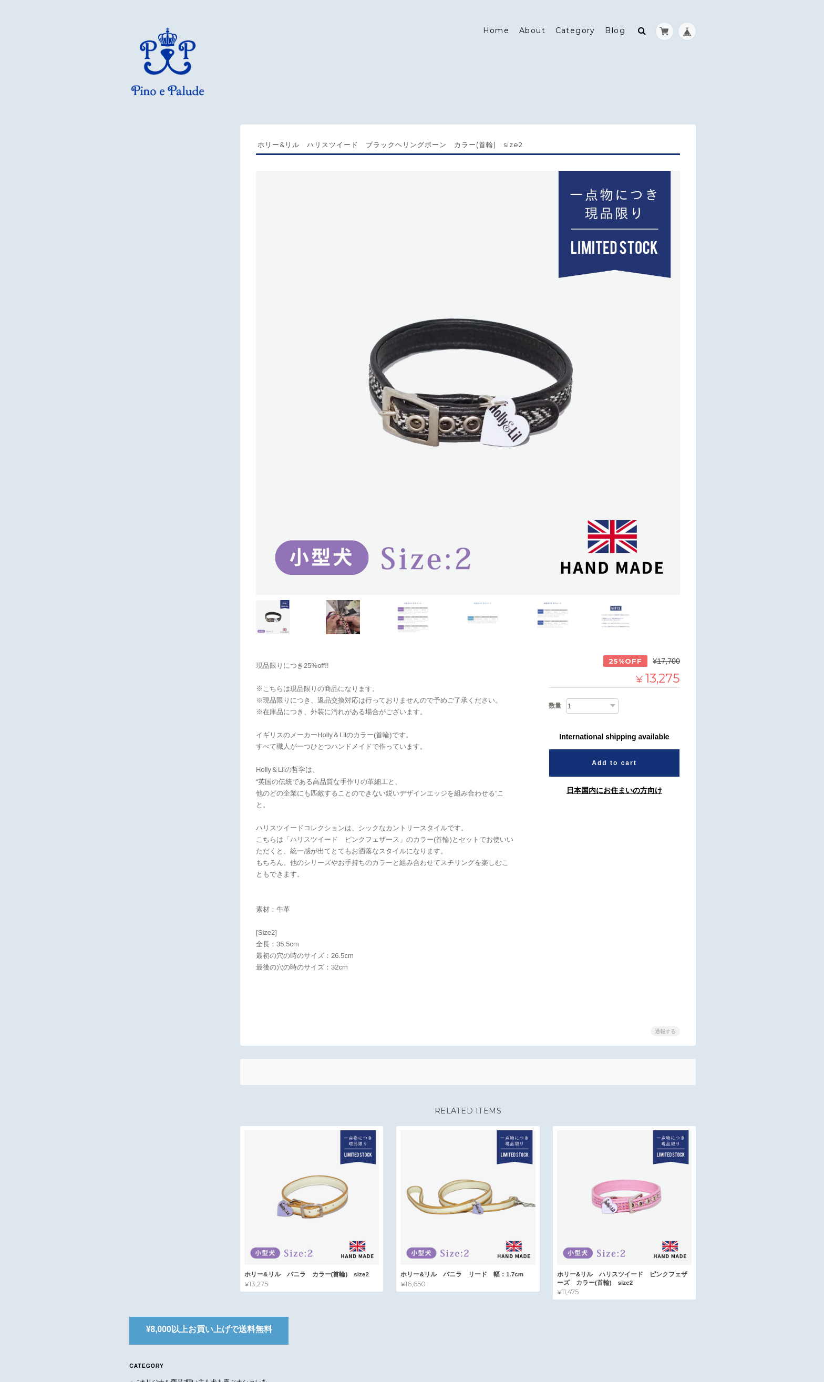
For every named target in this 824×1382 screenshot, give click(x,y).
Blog (615, 24)
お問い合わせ (157, 676)
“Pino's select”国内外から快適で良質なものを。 (183, 283)
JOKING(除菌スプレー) (174, 343)
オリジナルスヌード (170, 241)
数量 (555, 683)
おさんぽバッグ (164, 258)
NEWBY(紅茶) (161, 445)
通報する (665, 1009)
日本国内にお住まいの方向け (614, 768)
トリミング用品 (164, 361)
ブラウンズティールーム (170, 426)
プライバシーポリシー (580, 1340)
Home (496, 24)
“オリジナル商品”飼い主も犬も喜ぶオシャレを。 (182, 198)
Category (575, 24)
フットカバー (161, 222)
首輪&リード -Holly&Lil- (178, 325)
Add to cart (614, 740)
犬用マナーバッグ (167, 307)
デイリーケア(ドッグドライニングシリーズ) (190, 403)
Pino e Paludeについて (174, 635)
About (532, 24)
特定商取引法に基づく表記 (175, 655)
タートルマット (164, 379)
